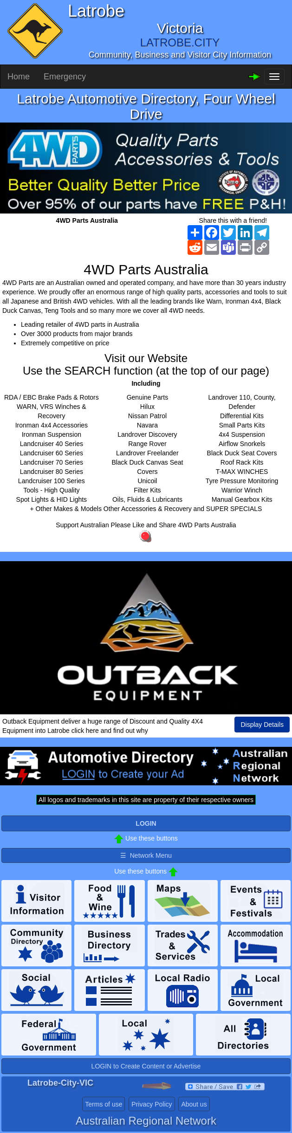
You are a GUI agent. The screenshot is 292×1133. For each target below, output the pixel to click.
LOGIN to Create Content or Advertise (146, 1066)
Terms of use (103, 1104)
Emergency (65, 76)
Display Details (262, 724)
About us (194, 1104)
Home (18, 76)
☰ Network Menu (146, 855)
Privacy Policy (151, 1104)
